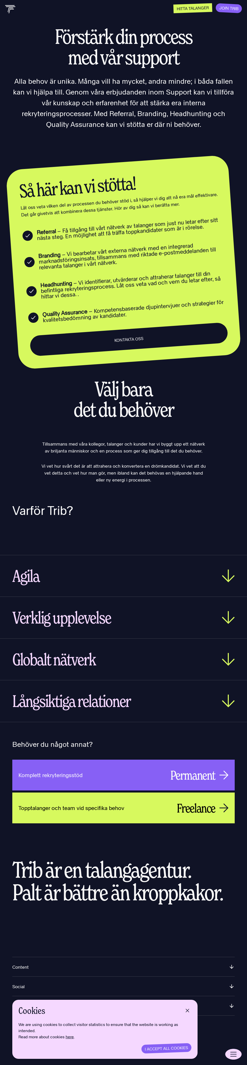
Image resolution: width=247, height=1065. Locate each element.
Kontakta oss (128, 339)
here (70, 1037)
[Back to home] (10, 9)
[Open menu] (233, 1054)
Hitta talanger (192, 8)
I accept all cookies (166, 1048)
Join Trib (229, 8)
